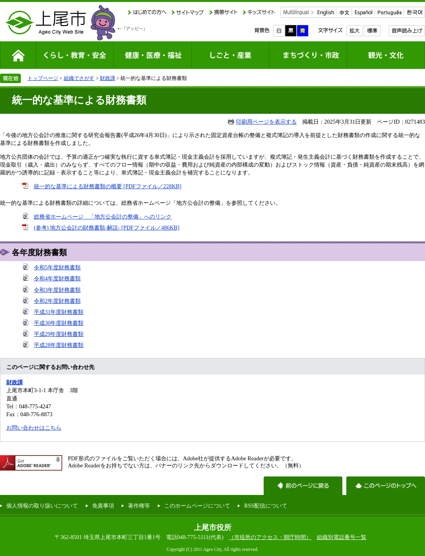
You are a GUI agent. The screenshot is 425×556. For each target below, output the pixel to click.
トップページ (43, 78)
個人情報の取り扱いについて (42, 505)
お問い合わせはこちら (33, 427)
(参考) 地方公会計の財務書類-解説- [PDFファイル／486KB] (106, 227)
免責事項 (103, 505)
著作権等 (139, 505)
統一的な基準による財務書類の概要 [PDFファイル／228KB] (107, 186)
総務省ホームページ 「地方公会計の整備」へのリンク (103, 216)
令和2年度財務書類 (57, 301)
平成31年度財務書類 (58, 312)
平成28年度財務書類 (58, 345)
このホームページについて (197, 505)
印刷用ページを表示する (266, 122)
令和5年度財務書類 (57, 267)
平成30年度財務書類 (58, 323)
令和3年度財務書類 (57, 290)
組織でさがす (79, 78)
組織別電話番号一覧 (341, 537)
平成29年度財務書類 (58, 334)
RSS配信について (265, 505)
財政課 (107, 78)
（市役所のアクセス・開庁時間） (270, 537)
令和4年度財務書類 (57, 278)
